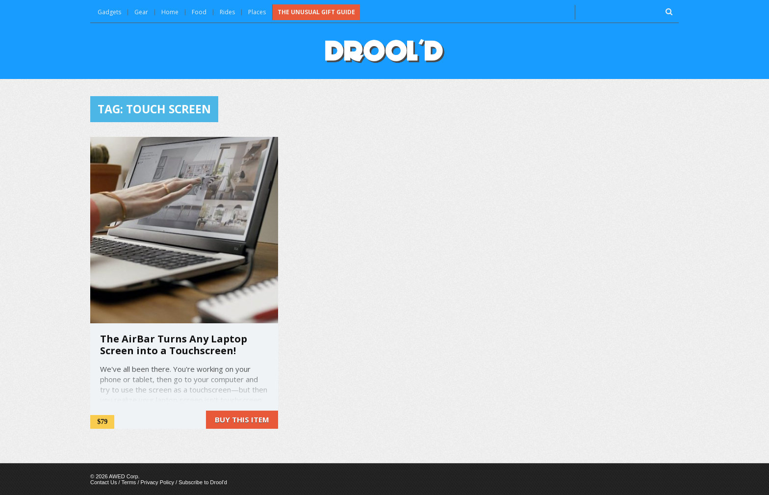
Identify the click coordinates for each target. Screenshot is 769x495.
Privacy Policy (157, 482)
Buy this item (242, 419)
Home (170, 12)
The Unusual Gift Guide (316, 12)
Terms (128, 482)
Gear (141, 12)
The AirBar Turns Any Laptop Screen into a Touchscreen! (173, 344)
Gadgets (109, 12)
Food (199, 12)
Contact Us (103, 482)
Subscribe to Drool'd (203, 482)
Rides (227, 12)
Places (257, 12)
